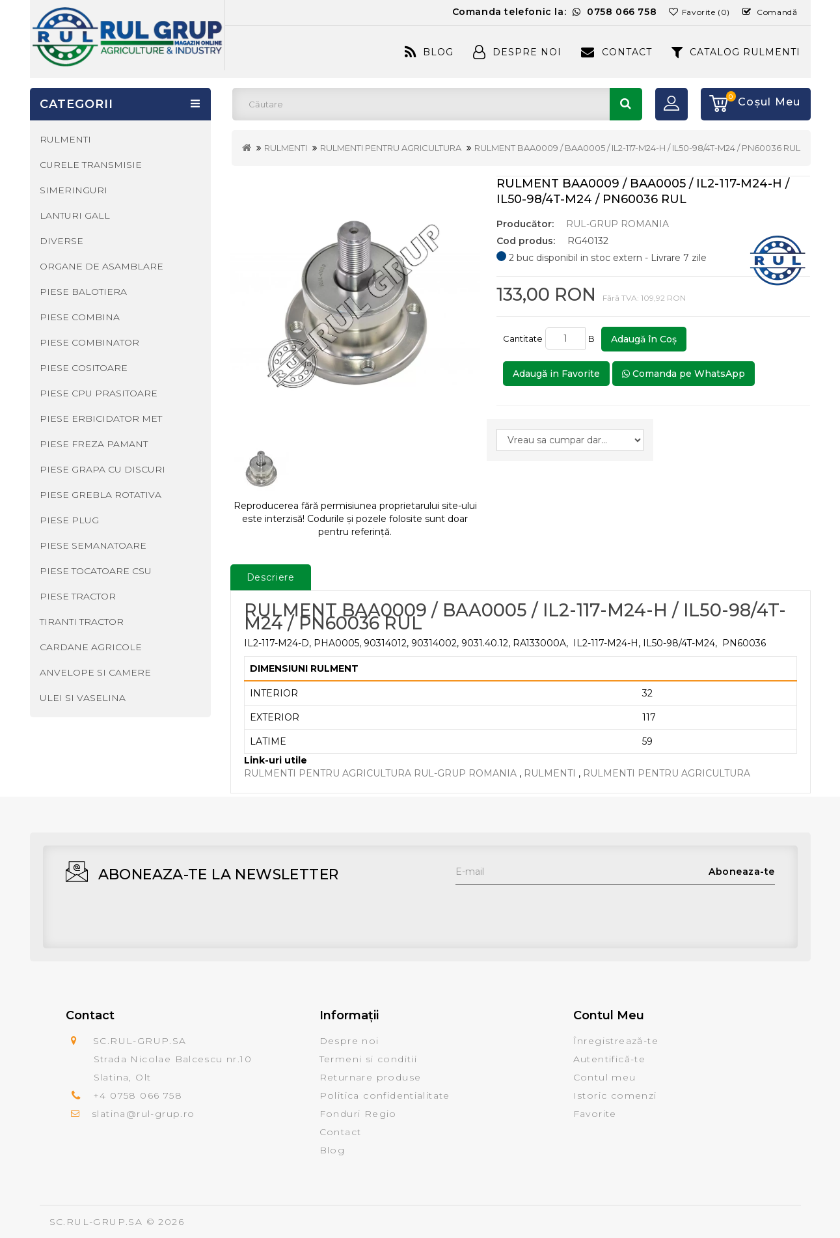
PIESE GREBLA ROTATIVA (100, 495)
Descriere (271, 577)
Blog (429, 52)
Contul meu (604, 1077)
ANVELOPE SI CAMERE (95, 672)
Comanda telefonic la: (554, 12)
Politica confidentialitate (384, 1095)
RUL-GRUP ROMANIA (617, 224)
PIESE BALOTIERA (83, 291)
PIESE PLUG (69, 520)
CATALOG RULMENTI (736, 52)
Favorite (595, 1114)
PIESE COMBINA (80, 317)
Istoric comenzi (615, 1095)
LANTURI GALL (75, 215)
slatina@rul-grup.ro (143, 1114)
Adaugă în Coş (644, 339)
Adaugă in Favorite (556, 373)
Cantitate (523, 338)
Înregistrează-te (615, 1041)
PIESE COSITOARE (84, 368)
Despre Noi (517, 52)
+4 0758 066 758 (137, 1095)
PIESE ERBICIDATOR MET (101, 418)
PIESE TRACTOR (78, 596)
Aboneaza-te (742, 871)
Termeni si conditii (368, 1059)
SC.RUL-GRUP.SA (96, 1222)
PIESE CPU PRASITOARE (98, 393)
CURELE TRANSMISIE (91, 165)
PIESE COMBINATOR (89, 342)
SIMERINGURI (73, 190)
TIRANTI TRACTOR (82, 621)
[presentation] (554, 910)
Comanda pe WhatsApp (683, 373)
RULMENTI (285, 148)
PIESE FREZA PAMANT (94, 444)
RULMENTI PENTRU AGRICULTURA (390, 148)
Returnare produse (370, 1077)
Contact (616, 52)
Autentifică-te (609, 1059)
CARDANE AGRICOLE (91, 647)
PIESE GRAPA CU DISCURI (102, 469)
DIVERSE (61, 241)
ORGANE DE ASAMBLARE (101, 266)
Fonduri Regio (358, 1114)
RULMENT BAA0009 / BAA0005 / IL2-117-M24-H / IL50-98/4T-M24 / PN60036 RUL (637, 148)
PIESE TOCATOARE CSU (96, 571)
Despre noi (349, 1041)
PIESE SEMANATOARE (93, 545)
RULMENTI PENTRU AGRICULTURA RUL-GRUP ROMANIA (380, 773)
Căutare (626, 104)
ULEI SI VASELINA (83, 698)
